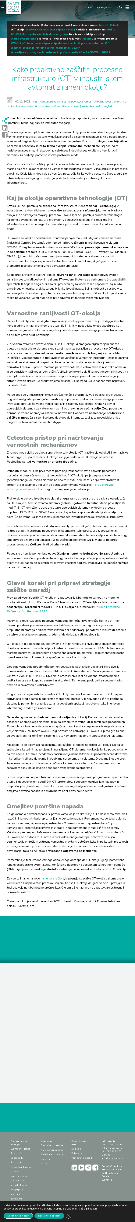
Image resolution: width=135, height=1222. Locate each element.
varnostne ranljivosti (68, 38)
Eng (3, 7)
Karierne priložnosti (52, 1149)
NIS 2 (111, 29)
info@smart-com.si (113, 1158)
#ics (35, 101)
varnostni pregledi (105, 38)
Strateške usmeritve (52, 1145)
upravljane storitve (92, 43)
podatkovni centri (66, 43)
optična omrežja (68, 52)
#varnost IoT (52, 106)
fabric (87, 38)
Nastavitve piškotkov (49, 1215)
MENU (120, 7)
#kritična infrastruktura (107, 101)
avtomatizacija (33, 34)
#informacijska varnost (52, 101)
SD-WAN (95, 52)
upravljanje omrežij (63, 29)
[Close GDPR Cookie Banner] (68, 1216)
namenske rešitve (52, 878)
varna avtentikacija (24, 38)
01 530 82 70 (114, 1151)
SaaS (84, 52)
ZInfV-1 (16, 34)
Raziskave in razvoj (52, 1154)
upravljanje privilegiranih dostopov (34, 52)
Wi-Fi (15, 43)
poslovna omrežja (38, 29)
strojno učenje (46, 48)
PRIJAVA (115, 944)
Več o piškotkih (88, 1208)
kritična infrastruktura (91, 29)
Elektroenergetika (20, 1148)
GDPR (106, 52)
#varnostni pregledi (101, 106)
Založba (46, 1159)
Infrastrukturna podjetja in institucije (19, 1190)
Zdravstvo (17, 1198)
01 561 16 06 (114, 1144)
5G (107, 43)
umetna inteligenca (40, 43)
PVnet (89, 7)
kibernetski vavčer (68, 48)
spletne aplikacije (23, 48)
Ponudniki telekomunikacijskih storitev (22, 1167)
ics (72, 34)
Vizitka (45, 1163)
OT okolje (18, 29)
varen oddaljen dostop (90, 34)
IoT (24, 43)
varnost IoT (46, 38)
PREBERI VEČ (25, 1029)
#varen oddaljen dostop (30, 106)
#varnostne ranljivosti (75, 106)
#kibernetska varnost (80, 101)
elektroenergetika (56, 34)
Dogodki (76, 1148)
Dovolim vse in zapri (18, 1215)
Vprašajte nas (104, 7)
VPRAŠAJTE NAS (68, 1119)
